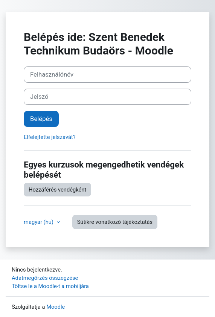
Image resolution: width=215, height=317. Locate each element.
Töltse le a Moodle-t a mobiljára (50, 286)
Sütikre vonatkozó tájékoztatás (115, 222)
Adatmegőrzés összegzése (45, 278)
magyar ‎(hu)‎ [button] (39, 222)
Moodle (55, 306)
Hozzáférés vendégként (57, 189)
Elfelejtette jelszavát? (50, 137)
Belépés (41, 118)
